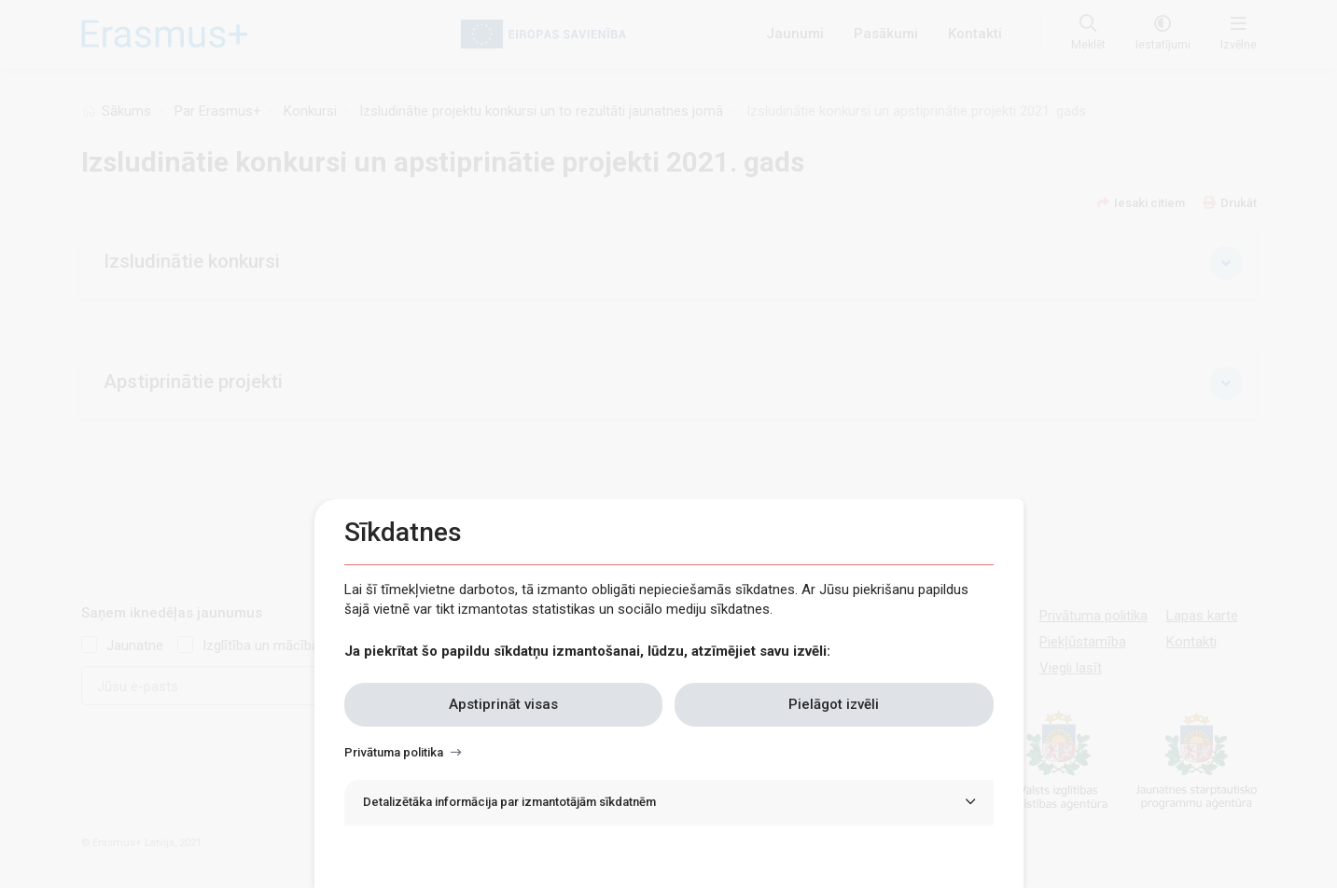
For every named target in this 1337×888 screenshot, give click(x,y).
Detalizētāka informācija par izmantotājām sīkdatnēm (509, 802)
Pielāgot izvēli (833, 704)
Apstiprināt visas (503, 704)
